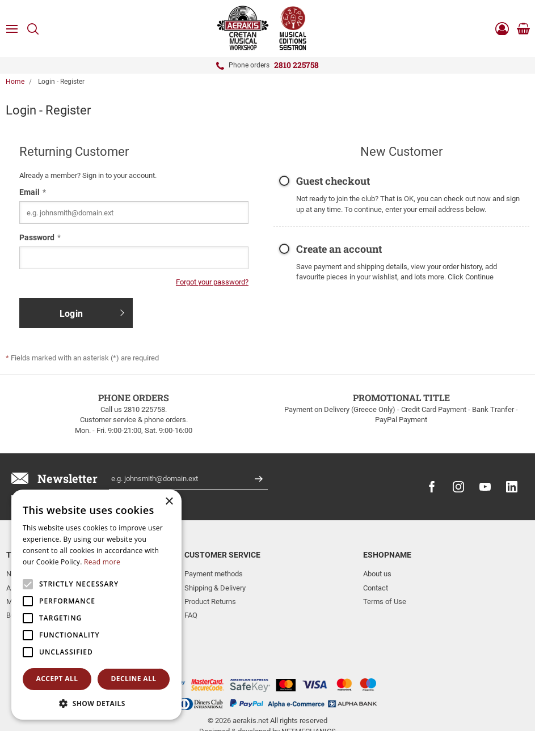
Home (15, 82)
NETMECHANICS (308, 687)
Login (71, 313)
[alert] (96, 605)
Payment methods (213, 574)
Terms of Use (384, 601)
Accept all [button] (57, 678)
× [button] (169, 502)
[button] (96, 703)
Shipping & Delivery (215, 588)
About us (377, 574)
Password (36, 237)
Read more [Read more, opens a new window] (102, 562)
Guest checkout (333, 181)
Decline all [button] (134, 678)
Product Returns (210, 601)
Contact (375, 588)
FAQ (190, 615)
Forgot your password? (212, 282)
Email (29, 192)
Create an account (339, 249)
